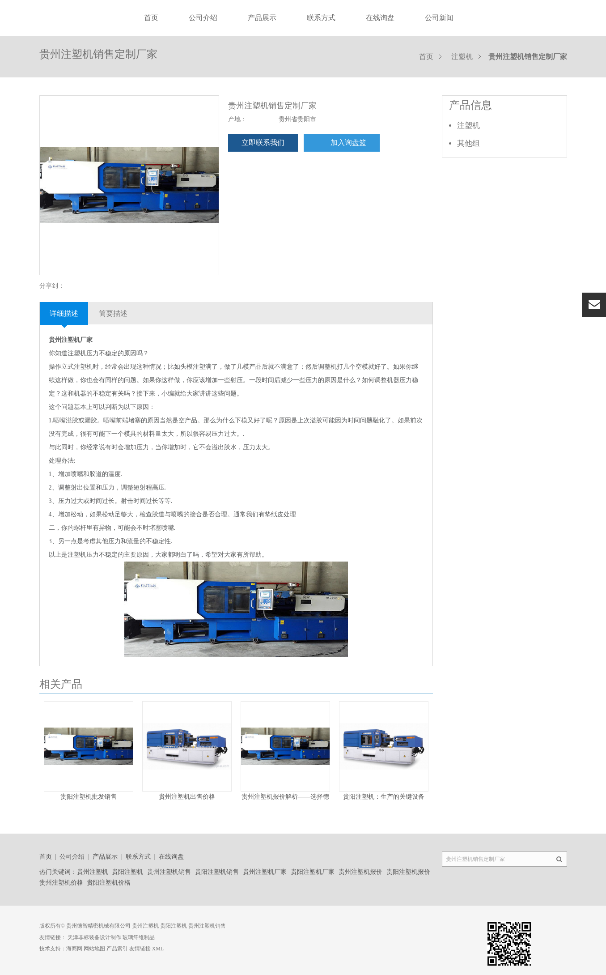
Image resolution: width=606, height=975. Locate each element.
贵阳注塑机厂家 (313, 872)
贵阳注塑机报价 (408, 872)
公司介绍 (203, 17)
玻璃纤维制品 (139, 937)
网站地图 (94, 948)
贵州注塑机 (92, 872)
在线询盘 (380, 17)
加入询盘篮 (348, 142)
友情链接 (140, 948)
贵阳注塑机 (127, 872)
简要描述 (113, 313)
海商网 (74, 948)
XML (158, 948)
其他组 (468, 143)
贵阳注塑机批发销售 (88, 796)
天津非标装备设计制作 (94, 937)
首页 (151, 17)
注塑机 (462, 56)
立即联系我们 (263, 142)
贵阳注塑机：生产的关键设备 (383, 796)
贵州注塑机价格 (61, 882)
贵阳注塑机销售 (217, 872)
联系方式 (321, 17)
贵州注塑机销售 (169, 872)
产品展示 (262, 17)
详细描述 (64, 313)
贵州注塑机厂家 (265, 872)
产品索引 (117, 948)
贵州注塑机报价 (360, 872)
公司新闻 (439, 17)
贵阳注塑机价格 (109, 882)
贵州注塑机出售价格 (187, 796)
